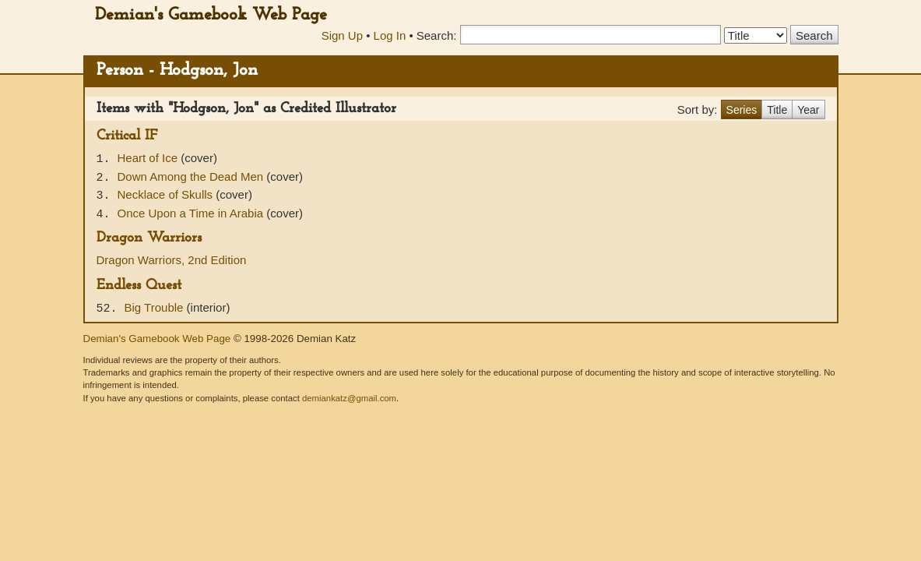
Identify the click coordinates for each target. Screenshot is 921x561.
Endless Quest (139, 285)
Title (777, 110)
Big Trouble (156, 307)
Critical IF (127, 136)
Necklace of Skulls (167, 194)
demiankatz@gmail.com (349, 398)
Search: (437, 35)
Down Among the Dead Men (192, 176)
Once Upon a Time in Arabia (192, 213)
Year (808, 110)
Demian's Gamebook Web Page (211, 15)
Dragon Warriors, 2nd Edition (172, 259)
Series (742, 110)
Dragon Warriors (149, 238)
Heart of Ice (149, 157)
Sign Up (342, 35)
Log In (390, 35)
